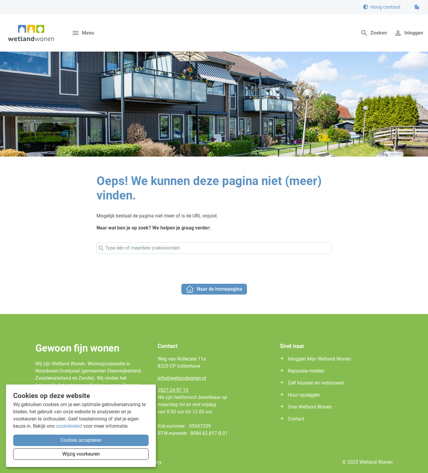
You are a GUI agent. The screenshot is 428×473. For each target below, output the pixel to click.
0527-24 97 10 (173, 390)
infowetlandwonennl (182, 378)
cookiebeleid (69, 426)
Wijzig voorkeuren (81, 454)
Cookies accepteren (81, 440)
